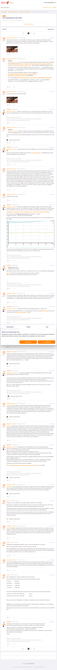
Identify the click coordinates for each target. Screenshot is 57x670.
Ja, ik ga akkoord (46, 342)
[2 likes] (14, 396)
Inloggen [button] (54, 7)
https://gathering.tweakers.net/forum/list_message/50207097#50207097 (35, 77)
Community (4, 11)
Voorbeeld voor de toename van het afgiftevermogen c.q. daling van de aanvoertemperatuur (28, 212)
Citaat (8, 273)
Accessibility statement (39, 667)
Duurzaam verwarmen (25, 11)
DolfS (8, 500)
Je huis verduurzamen (13, 11)
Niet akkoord (28, 342)
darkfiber (9, 109)
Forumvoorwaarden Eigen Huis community (23, 667)
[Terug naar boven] (54, 664)
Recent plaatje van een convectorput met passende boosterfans (23, 465)
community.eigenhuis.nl (50, 2)
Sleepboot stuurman (11, 37)
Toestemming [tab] (9, 326)
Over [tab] (47, 326)
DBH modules (45, 310)
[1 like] (13, 140)
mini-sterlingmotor (36, 152)
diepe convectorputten (21, 312)
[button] (47, 7)
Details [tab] (28, 326)
